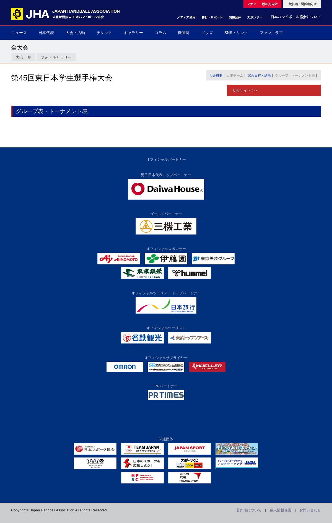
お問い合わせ (310, 510)
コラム (160, 32)
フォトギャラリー (56, 57)
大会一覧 (23, 57)
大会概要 (215, 75)
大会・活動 (75, 32)
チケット (104, 32)
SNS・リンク (236, 32)
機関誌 (184, 32)
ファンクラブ (271, 32)
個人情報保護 (280, 510)
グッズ (207, 32)
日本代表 (46, 32)
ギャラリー (133, 32)
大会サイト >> (244, 90)
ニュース (19, 32)
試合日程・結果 (259, 75)
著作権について (248, 510)
